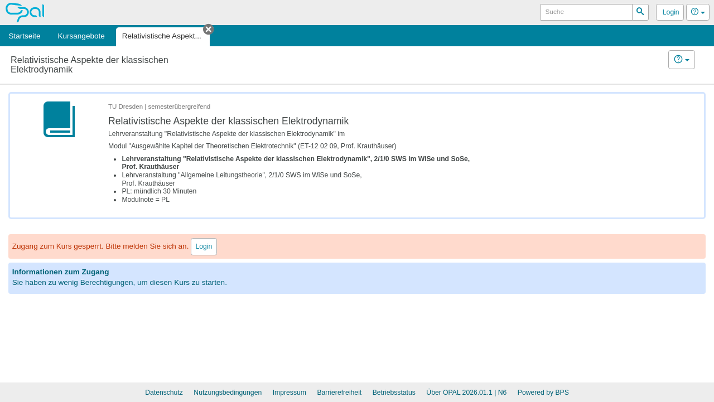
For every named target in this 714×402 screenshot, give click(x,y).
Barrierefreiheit (339, 392)
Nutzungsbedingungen (228, 392)
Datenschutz (164, 392)
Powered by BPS (543, 392)
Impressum (289, 392)
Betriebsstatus (394, 392)
